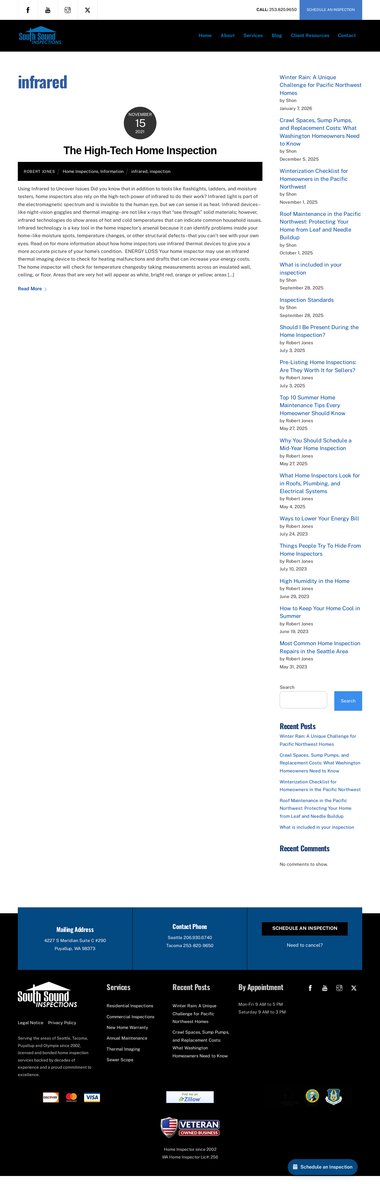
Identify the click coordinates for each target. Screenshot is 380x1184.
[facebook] (28, 9)
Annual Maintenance (127, 1045)
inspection (160, 177)
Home (205, 38)
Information (112, 177)
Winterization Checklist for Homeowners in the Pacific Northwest (314, 185)
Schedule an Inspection (305, 935)
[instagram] (68, 9)
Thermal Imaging (123, 1056)
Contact (347, 38)
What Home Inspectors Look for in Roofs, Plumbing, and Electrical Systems (320, 490)
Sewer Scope (120, 1067)
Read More (30, 295)
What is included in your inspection (317, 833)
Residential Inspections (130, 1013)
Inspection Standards (307, 306)
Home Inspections (80, 177)
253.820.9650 (283, 9)
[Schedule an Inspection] (323, 1167)
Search (287, 693)
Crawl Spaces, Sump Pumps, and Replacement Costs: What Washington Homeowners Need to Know (320, 769)
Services (253, 38)
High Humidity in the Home (314, 587)
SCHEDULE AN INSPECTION (331, 9)
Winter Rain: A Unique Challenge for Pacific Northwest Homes (321, 91)
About (228, 38)
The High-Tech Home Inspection (140, 157)
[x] (88, 9)
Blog (277, 38)
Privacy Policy (62, 1030)
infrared (139, 177)
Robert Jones (39, 178)
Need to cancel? (305, 952)
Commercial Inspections (130, 1024)
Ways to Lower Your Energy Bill (319, 525)
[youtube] (48, 9)
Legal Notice (30, 1030)
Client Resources (310, 38)
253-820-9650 (199, 953)
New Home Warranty (127, 1035)
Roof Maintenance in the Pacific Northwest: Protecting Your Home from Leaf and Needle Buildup (316, 814)
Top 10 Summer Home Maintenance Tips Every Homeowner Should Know (312, 411)
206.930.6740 (198, 945)
